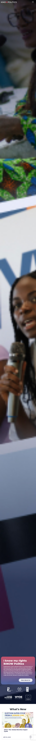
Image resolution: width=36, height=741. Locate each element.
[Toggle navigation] (33, 1)
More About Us (25, 680)
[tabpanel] (18, 725)
